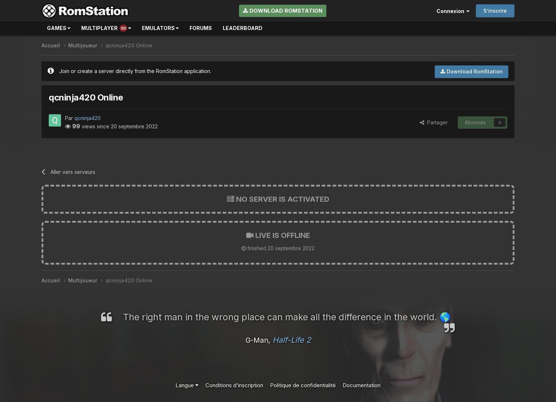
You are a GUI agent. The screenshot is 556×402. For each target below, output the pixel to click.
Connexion (452, 11)
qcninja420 (87, 118)
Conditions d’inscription (234, 385)
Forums (201, 28)
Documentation (362, 385)
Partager (434, 122)
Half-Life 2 (292, 340)
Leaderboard (242, 28)
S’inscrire (495, 11)
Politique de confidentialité (303, 385)
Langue (187, 385)
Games (58, 28)
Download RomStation (282, 10)
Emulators (160, 28)
